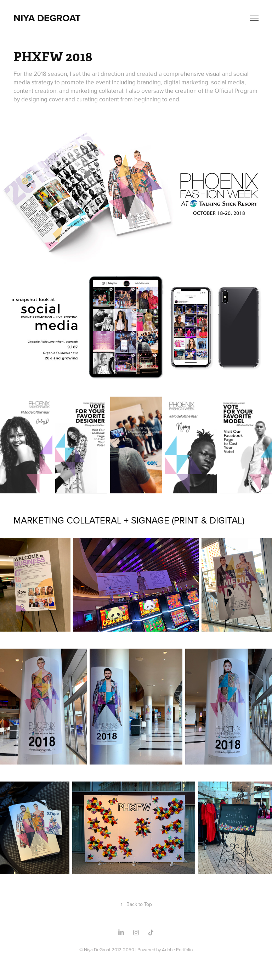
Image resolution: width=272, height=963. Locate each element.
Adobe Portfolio (177, 949)
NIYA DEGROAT (47, 18)
